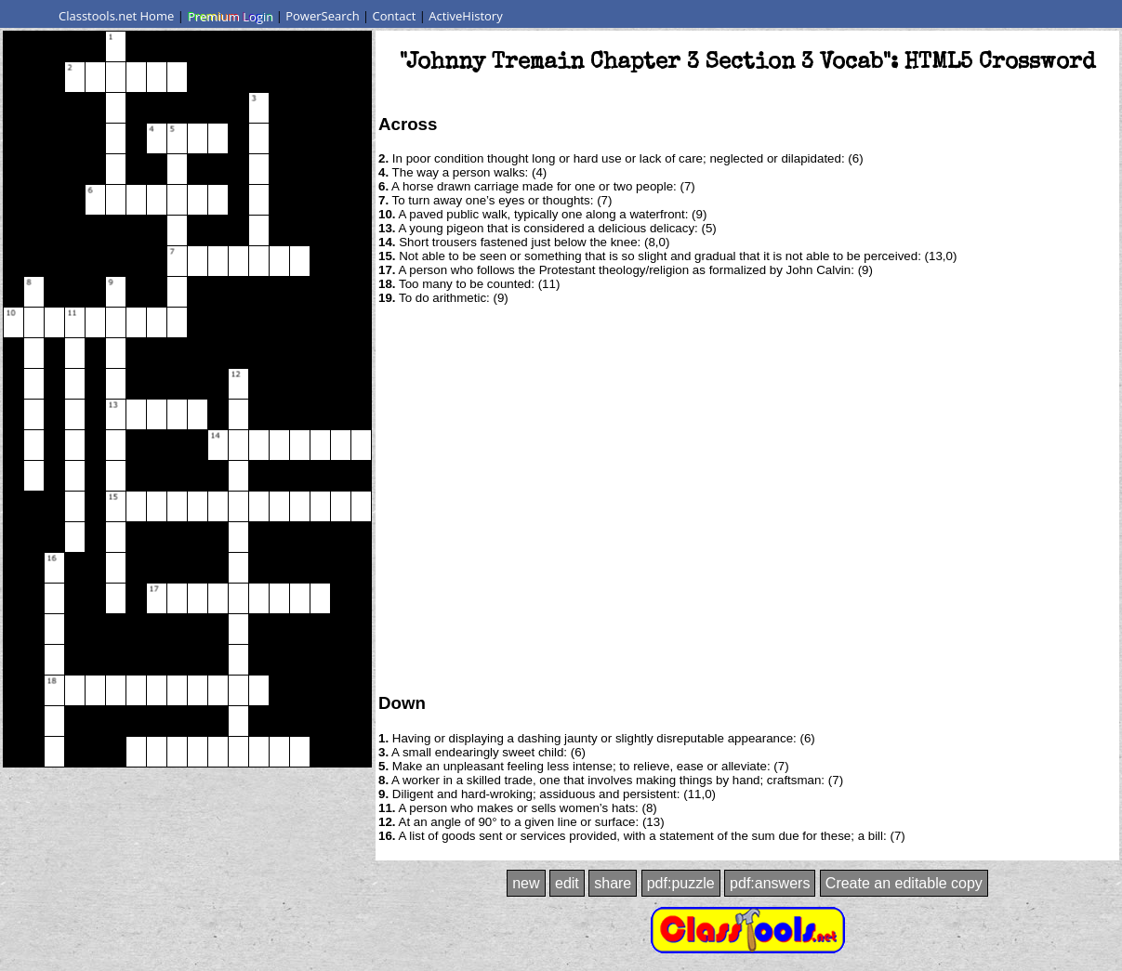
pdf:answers (770, 883)
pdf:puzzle (681, 883)
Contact (394, 15)
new (525, 883)
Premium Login (229, 15)
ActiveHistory (466, 15)
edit (567, 883)
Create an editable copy (904, 883)
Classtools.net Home (116, 15)
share (612, 883)
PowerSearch (322, 15)
